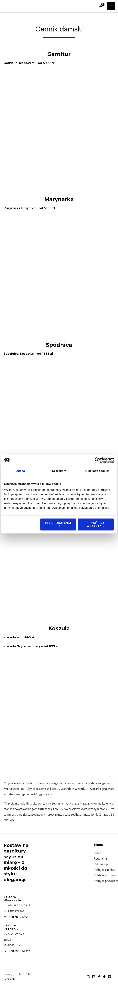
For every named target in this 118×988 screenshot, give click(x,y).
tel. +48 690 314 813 (17, 951)
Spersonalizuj (58, 524)
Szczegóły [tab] (59, 470)
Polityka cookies (104, 870)
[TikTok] (104, 976)
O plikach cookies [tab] (97, 470)
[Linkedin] (93, 976)
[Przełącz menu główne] (111, 6)
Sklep (97, 853)
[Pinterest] (109, 976)
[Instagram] (88, 976)
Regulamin (101, 858)
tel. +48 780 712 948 (17, 917)
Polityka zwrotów (105, 875)
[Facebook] (99, 976)
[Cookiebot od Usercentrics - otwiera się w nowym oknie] (98, 460)
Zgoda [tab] (20, 470)
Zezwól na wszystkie (96, 524)
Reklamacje (101, 864)
